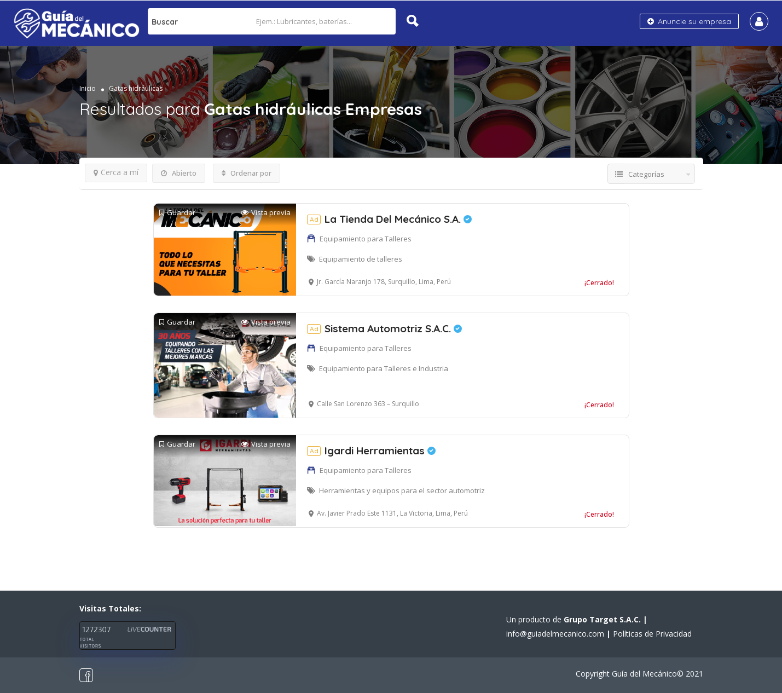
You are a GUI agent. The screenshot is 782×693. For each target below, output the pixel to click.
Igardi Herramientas (371, 450)
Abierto (178, 173)
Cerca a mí (116, 172)
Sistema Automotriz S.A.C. (384, 328)
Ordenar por (246, 173)
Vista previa (266, 213)
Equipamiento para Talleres (366, 239)
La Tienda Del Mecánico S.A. (389, 219)
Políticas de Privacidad (652, 633)
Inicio (87, 88)
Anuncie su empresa (689, 21)
